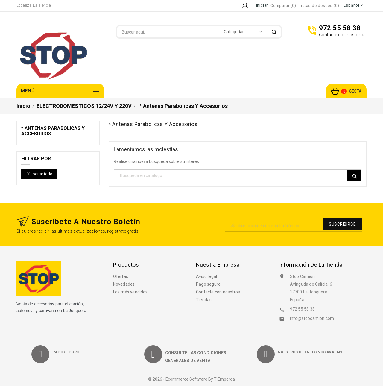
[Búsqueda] (237, 175)
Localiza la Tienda (33, 5)
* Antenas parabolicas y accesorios (53, 131)
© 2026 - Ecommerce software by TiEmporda (191, 379)
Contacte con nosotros (218, 292)
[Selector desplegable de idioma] (354, 5)
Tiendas (204, 299)
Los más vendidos (130, 292)
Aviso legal (206, 276)
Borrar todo (39, 174)
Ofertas (120, 276)
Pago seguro (208, 284)
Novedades (124, 284)
